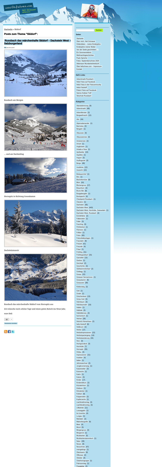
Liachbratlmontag (82, 402)
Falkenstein (80, 219)
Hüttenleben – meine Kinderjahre (88, 44)
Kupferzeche (81, 399)
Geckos (79, 260)
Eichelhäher (80, 216)
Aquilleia (79, 155)
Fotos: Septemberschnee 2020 (87, 61)
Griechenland (81, 296)
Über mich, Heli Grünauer (85, 41)
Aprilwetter (80, 152)
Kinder (78, 380)
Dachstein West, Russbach (86, 213)
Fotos (78, 235)
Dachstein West (82, 207)
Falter (78, 221)
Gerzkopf (79, 263)
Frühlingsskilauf (82, 255)
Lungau (79, 416)
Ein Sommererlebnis (83, 52)
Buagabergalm (81, 193)
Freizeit (79, 244)
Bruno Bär (80, 191)
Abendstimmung (82, 106)
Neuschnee (80, 447)
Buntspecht (80, 196)
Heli (5, 47)
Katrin (78, 374)
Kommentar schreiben (11, 323)
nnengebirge (81, 449)
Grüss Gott (80, 299)
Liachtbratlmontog (83, 405)
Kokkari (79, 394)
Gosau (78, 274)
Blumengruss (81, 185)
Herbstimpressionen (83, 332)
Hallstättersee (81, 313)
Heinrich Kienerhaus (83, 321)
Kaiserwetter (81, 369)
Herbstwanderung (82, 338)
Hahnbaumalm (81, 305)
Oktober (79, 458)
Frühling (79, 252)
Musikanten (80, 435)
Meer (78, 424)
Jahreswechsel (81, 363)
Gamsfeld (79, 258)
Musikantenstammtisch (84, 438)
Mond (78, 427)
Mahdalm (79, 419)
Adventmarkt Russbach (85, 79)
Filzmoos (79, 230)
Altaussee (80, 133)
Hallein (79, 307)
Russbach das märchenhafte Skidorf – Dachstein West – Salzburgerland (37, 42)
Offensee (79, 455)
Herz (78, 341)
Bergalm (79, 129)
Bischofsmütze (81, 180)
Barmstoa (79, 126)
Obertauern (80, 452)
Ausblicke (79, 167)
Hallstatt (79, 310)
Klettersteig (80, 287)
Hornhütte (80, 346)
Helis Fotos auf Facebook (85, 82)
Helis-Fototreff (81, 87)
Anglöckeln (80, 146)
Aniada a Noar (81, 149)
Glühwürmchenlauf (83, 269)
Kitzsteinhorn (81, 385)
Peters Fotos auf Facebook (86, 90)
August (79, 158)
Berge (78, 163)
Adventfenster (81, 112)
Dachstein (80, 205)
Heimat (79, 318)
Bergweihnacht (81, 115)
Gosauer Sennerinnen (84, 277)
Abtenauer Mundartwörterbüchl (87, 63)
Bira (77, 177)
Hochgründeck (81, 344)
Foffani (79, 232)
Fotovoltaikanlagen (83, 238)
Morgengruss (81, 430)
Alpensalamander (82, 123)
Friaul (78, 249)
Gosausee (80, 283)
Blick (78, 182)
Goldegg (79, 271)
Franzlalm (80, 241)
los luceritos (80, 413)
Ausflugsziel (80, 160)
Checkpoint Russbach (84, 199)
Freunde (79, 246)
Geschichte (80, 266)
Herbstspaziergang (83, 335)
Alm (77, 119)
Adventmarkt (81, 108)
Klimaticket (80, 391)
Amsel (78, 144)
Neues (78, 444)
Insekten (79, 357)
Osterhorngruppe (82, 461)
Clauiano (79, 202)
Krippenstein (81, 396)
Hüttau (78, 352)
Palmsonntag (81, 463)
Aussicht (79, 170)
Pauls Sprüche (81, 58)
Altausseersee (81, 137)
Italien (78, 360)
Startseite (8, 29)
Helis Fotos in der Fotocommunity (88, 85)
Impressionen (81, 355)
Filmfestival (80, 227)
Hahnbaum (80, 302)
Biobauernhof (81, 174)
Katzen (79, 377)
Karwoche (80, 371)
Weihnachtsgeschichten (85, 55)
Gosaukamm (81, 280)
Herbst (78, 330)
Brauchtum (80, 188)
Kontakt (79, 69)
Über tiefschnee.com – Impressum (89, 66)
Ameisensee (81, 141)
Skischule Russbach (83, 96)
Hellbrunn (79, 327)
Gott (78, 291)
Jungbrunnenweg (82, 366)
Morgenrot (80, 433)
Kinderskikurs (81, 383)
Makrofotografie (82, 422)
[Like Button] (6, 319)
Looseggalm (80, 410)
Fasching (79, 224)
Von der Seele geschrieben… (87, 50)
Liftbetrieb (80, 408)
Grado (78, 293)
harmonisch (80, 316)
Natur (78, 441)
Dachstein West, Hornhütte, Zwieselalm (90, 210)
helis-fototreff (81, 324)
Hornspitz (79, 349)
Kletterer (79, 388)
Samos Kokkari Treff (83, 93)
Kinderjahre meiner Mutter (86, 47)
